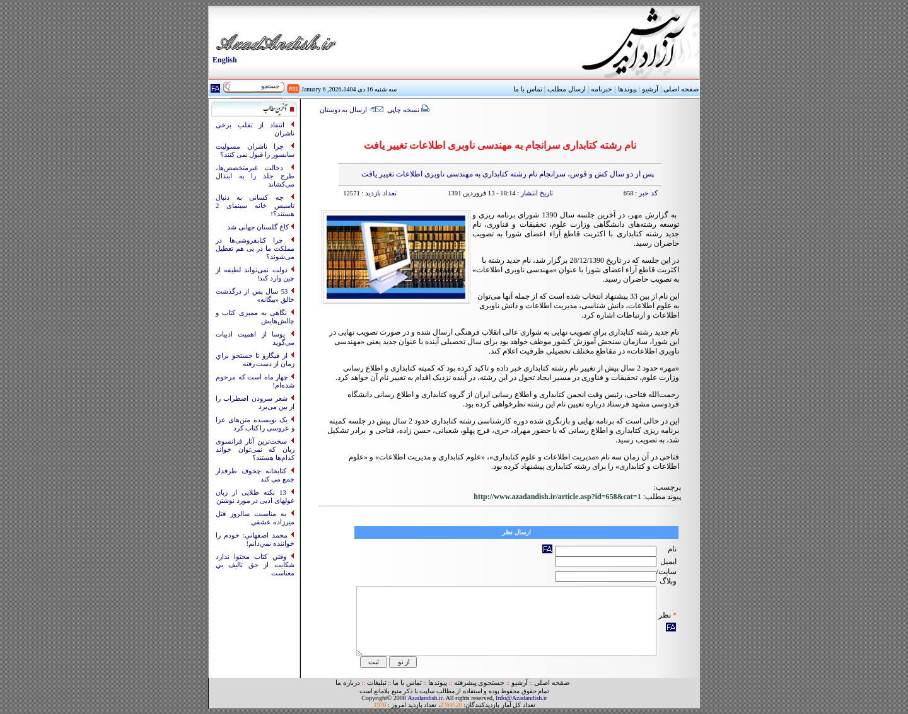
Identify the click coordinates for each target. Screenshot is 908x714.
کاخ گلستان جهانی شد (259, 227)
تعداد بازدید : (378, 193)
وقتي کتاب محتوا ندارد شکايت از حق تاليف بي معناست (255, 565)
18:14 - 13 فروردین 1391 (481, 193)
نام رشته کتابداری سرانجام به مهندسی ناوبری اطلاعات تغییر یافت (500, 145)
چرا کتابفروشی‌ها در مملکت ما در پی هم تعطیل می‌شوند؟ (255, 248)
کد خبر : (646, 193)
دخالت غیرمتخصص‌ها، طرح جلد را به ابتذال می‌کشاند (255, 176)
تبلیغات (377, 682)
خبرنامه (601, 89)
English (224, 59)
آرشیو (650, 89)
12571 (351, 193)
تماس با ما (407, 682)
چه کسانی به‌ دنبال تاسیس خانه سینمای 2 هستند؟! (255, 205)
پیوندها (627, 89)
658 (629, 193)
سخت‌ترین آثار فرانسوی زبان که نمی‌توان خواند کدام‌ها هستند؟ (255, 449)
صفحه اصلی (681, 89)
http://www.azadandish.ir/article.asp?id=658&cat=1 (557, 496)
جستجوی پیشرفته (479, 682)
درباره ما (347, 682)
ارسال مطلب (566, 89)
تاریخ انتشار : (534, 193)
